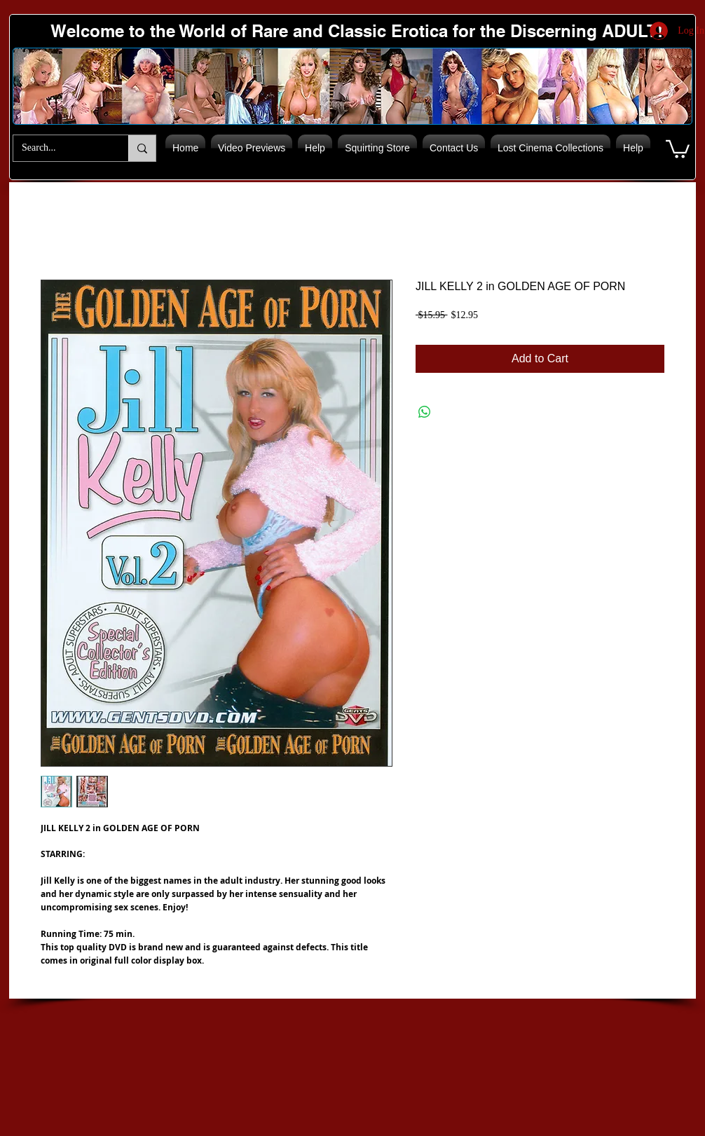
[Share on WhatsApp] (424, 412)
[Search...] (60, 148)
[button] (678, 148)
